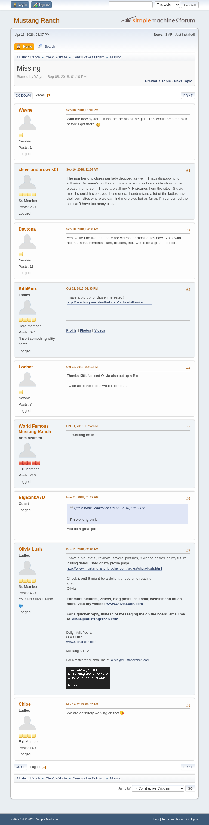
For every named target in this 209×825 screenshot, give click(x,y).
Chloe (24, 704)
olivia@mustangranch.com (95, 619)
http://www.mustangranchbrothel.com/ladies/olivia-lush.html (114, 568)
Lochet (26, 367)
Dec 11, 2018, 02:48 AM (82, 549)
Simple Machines (47, 819)
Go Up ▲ (192, 819)
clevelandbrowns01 (39, 169)
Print (188, 95)
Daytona (27, 229)
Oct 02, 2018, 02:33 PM (82, 288)
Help (156, 819)
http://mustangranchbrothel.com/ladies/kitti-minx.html (109, 302)
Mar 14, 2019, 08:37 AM (82, 704)
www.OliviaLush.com (124, 604)
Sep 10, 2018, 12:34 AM (82, 169)
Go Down (23, 95)
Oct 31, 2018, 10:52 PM (82, 426)
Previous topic (158, 81)
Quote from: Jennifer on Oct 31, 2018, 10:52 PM (109, 508)
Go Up (20, 767)
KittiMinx (28, 288)
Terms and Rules (173, 819)
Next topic (183, 81)
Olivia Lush (30, 549)
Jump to (124, 788)
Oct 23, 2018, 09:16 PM (82, 366)
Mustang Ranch (36, 20)
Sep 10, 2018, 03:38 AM (82, 229)
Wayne (25, 110)
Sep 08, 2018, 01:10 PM (82, 110)
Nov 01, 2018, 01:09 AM (82, 497)
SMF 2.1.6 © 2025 (22, 819)
